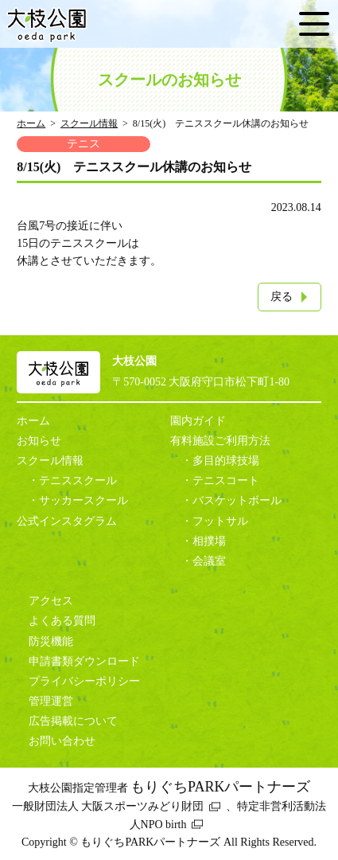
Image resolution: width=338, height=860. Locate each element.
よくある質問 (62, 621)
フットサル (220, 521)
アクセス (51, 601)
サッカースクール (83, 500)
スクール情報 (89, 123)
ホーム (31, 123)
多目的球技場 (225, 461)
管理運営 (51, 701)
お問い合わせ (62, 741)
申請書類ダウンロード (84, 661)
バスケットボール (237, 500)
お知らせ (39, 441)
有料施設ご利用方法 (220, 441)
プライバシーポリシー (84, 681)
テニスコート (225, 481)
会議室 (209, 561)
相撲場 (209, 541)
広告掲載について (73, 721)
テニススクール (78, 481)
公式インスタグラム (67, 521)
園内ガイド (198, 421)
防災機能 (51, 641)
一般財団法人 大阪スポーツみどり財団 (108, 806)
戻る (281, 297)
